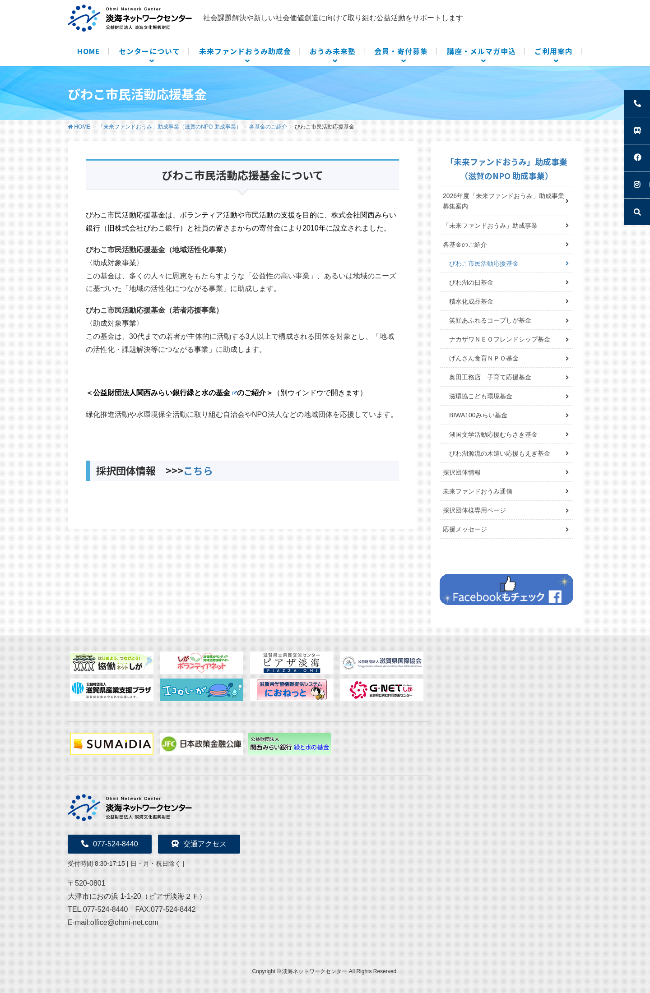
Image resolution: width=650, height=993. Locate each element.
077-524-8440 (109, 844)
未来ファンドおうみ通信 (477, 491)
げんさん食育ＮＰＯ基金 (484, 358)
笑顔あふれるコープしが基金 (490, 320)
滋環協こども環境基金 (480, 396)
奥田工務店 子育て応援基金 (490, 377)
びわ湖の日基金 (471, 282)
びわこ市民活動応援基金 (484, 263)
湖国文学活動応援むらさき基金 (493, 434)
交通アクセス (199, 844)
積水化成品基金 (471, 301)
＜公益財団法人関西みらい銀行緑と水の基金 (161, 393)
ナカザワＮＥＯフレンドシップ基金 (499, 339)
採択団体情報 (462, 472)
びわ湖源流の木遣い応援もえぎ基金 (499, 453)
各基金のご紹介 (465, 244)
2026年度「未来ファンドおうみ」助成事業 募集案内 (507, 201)
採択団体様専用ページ (474, 510)
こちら (198, 470)
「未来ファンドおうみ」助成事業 (490, 225)
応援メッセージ (465, 529)
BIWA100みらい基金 (478, 415)
